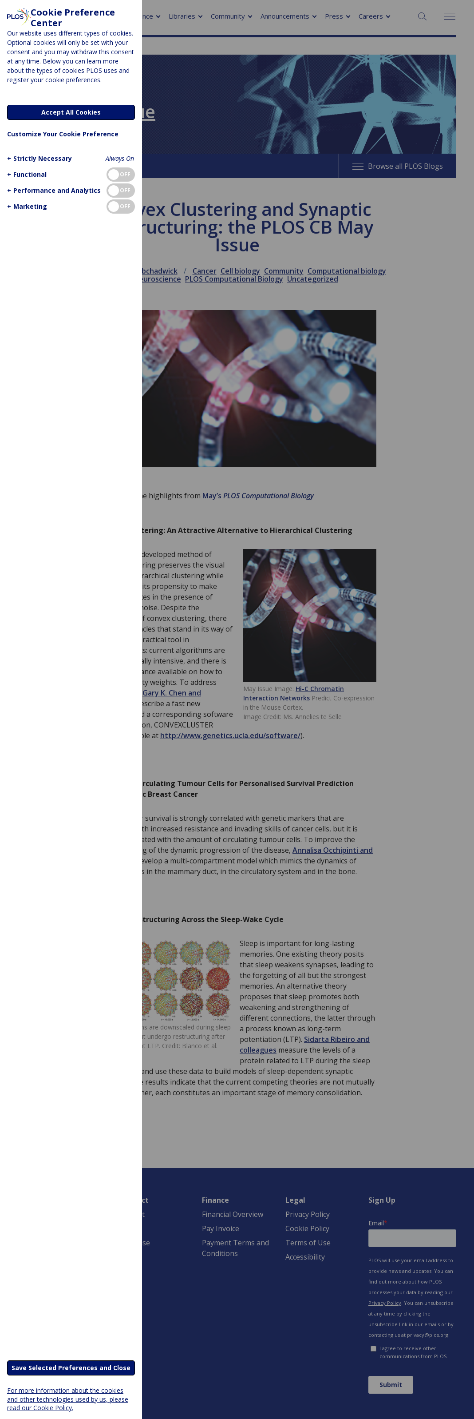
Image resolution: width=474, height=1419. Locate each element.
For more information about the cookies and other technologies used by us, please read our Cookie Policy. (67, 1398)
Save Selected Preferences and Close (71, 1367)
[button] (38, 158)
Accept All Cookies (71, 112)
